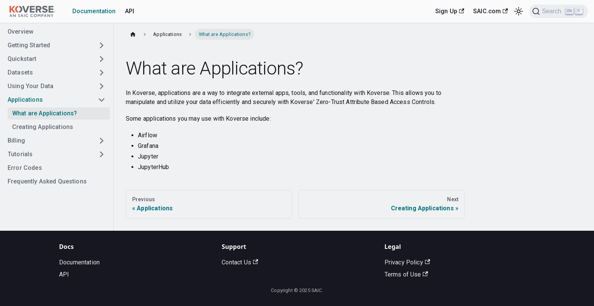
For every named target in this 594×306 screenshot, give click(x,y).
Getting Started (29, 45)
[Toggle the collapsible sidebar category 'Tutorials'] (101, 154)
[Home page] (133, 34)
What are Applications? (44, 113)
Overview (20, 31)
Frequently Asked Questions (47, 181)
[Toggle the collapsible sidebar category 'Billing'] (101, 141)
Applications (25, 99)
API (129, 11)
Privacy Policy (407, 262)
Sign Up (449, 11)
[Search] (558, 11)
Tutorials (20, 154)
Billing (16, 140)
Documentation (94, 11)
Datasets (20, 72)
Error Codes (25, 167)
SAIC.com (490, 11)
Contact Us (240, 262)
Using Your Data (30, 86)
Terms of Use (406, 274)
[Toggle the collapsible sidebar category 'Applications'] (101, 100)
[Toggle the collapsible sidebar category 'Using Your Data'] (101, 86)
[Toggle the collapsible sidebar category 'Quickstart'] (101, 59)
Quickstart (22, 58)
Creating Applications (42, 126)
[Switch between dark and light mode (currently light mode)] (519, 11)
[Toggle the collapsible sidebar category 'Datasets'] (101, 73)
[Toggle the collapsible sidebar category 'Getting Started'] (101, 45)
